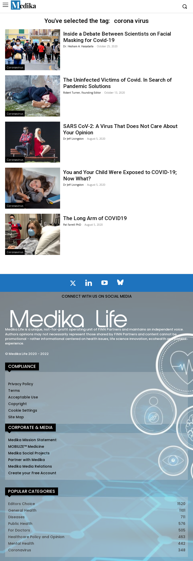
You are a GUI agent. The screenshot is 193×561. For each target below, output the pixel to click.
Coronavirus (15, 67)
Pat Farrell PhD (72, 224)
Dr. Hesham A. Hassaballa (78, 46)
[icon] (72, 284)
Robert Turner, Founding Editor (82, 92)
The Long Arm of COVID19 (95, 218)
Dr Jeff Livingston (73, 138)
